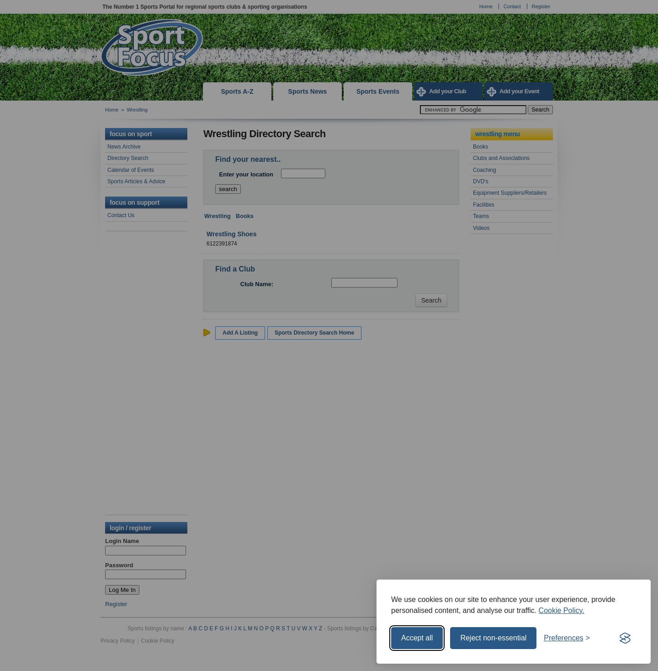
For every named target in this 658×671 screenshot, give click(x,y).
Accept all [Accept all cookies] (417, 638)
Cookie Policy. (561, 610)
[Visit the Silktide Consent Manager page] (625, 638)
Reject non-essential (493, 638)
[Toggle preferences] (567, 638)
